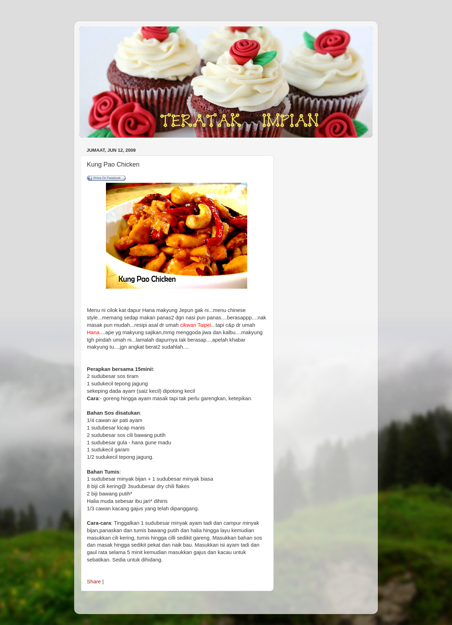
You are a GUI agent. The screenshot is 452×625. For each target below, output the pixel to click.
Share (94, 581)
